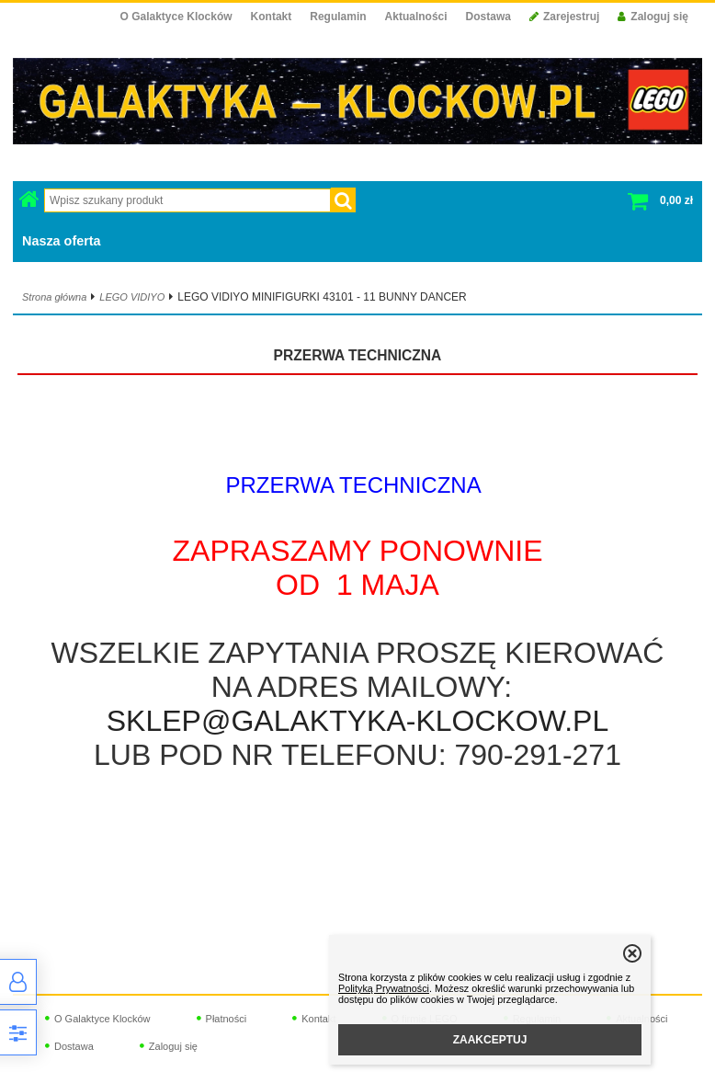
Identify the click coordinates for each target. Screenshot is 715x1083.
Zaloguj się (653, 16)
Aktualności (416, 16)
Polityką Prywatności (383, 988)
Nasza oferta (61, 241)
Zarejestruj (564, 16)
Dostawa (488, 16)
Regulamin (338, 16)
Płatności (226, 1018)
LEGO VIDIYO (132, 296)
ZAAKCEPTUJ (490, 1039)
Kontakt (271, 16)
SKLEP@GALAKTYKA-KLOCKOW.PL (357, 720)
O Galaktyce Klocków (176, 16)
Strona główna (54, 296)
